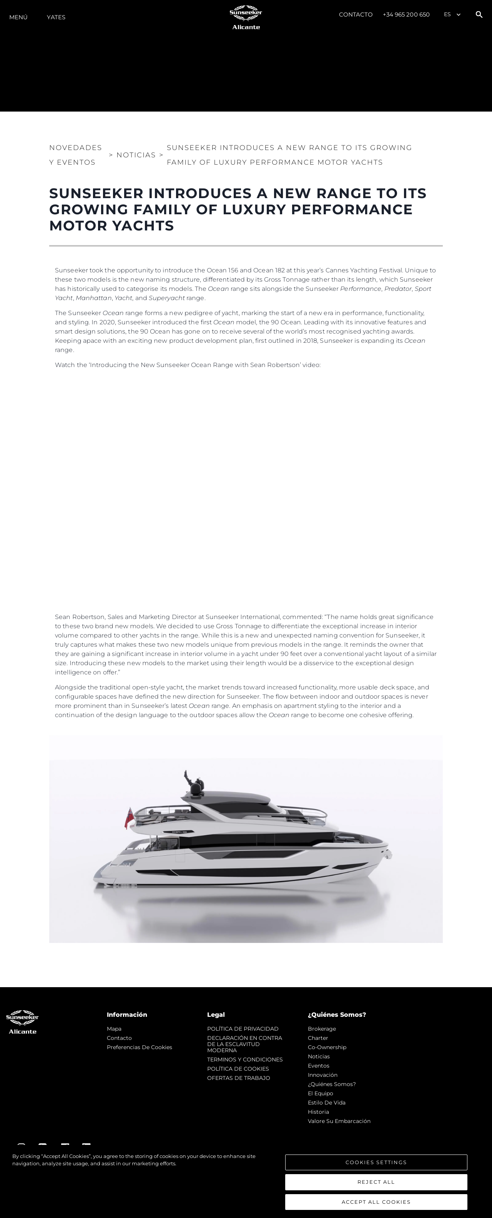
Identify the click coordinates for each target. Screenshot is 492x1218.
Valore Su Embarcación (339, 1121)
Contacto (356, 14)
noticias (319, 1056)
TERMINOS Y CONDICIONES (245, 1059)
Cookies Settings (376, 1164)
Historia (318, 1111)
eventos (318, 1065)
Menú (18, 17)
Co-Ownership (327, 1047)
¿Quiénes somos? (332, 1084)
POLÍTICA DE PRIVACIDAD (243, 1028)
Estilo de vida (327, 1102)
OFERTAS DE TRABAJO (238, 1078)
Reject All (376, 1184)
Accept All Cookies (376, 1204)
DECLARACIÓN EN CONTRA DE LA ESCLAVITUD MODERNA (244, 1044)
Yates (56, 17)
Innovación (322, 1074)
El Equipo (320, 1093)
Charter (318, 1037)
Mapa (114, 1028)
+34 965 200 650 (406, 14)
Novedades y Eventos (75, 155)
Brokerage (322, 1028)
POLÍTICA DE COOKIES (238, 1068)
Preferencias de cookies (139, 1047)
